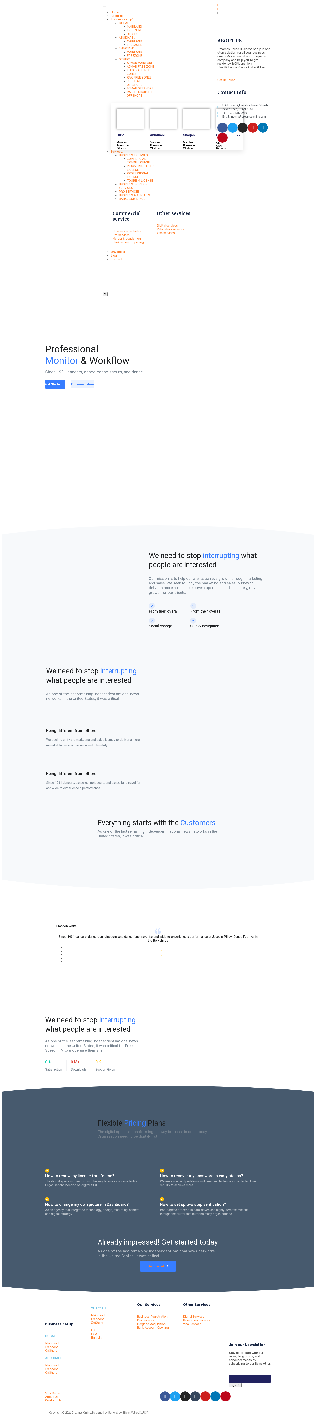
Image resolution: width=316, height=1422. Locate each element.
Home (115, 12)
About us (117, 16)
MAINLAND (134, 26)
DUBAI (124, 23)
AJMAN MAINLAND (140, 63)
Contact (116, 259)
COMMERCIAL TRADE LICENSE (138, 160)
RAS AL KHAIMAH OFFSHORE (139, 93)
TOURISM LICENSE (140, 180)
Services (117, 151)
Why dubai (118, 252)
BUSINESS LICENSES (134, 155)
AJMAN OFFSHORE (140, 88)
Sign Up (235, 1385)
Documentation (82, 384)
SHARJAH (126, 48)
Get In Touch (226, 80)
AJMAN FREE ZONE (140, 66)
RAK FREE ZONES (139, 77)
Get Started (55, 384)
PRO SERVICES (129, 191)
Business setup (122, 19)
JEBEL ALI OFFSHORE (134, 83)
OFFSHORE (134, 34)
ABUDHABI (127, 37)
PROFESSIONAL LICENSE (138, 175)
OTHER (124, 59)
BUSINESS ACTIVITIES (134, 195)
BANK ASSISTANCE (132, 199)
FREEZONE (134, 30)
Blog (114, 255)
